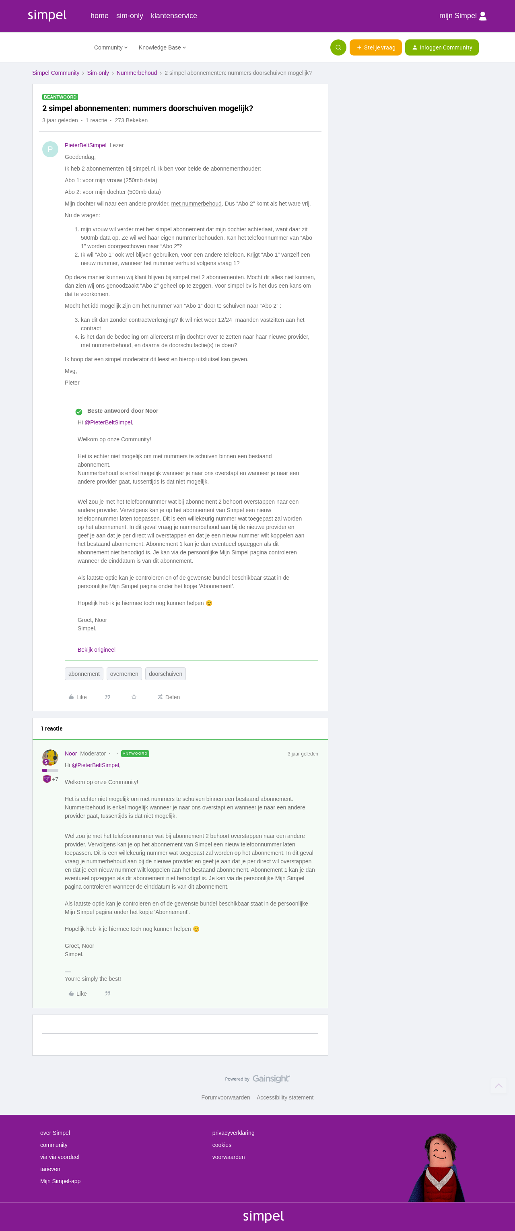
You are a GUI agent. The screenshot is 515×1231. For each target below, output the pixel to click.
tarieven (50, 1169)
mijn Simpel (463, 16)
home (100, 16)
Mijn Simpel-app (60, 1181)
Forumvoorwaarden (226, 1097)
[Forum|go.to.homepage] (58, 47)
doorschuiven (165, 674)
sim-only (129, 16)
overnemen (124, 674)
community (54, 1145)
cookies (221, 1145)
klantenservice (174, 16)
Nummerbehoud (137, 73)
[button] (376, 47)
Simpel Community (55, 73)
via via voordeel (59, 1157)
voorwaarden (228, 1157)
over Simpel (55, 1133)
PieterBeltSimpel (86, 145)
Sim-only (98, 73)
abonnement (84, 674)
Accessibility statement (285, 1097)
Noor (71, 753)
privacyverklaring (233, 1133)
